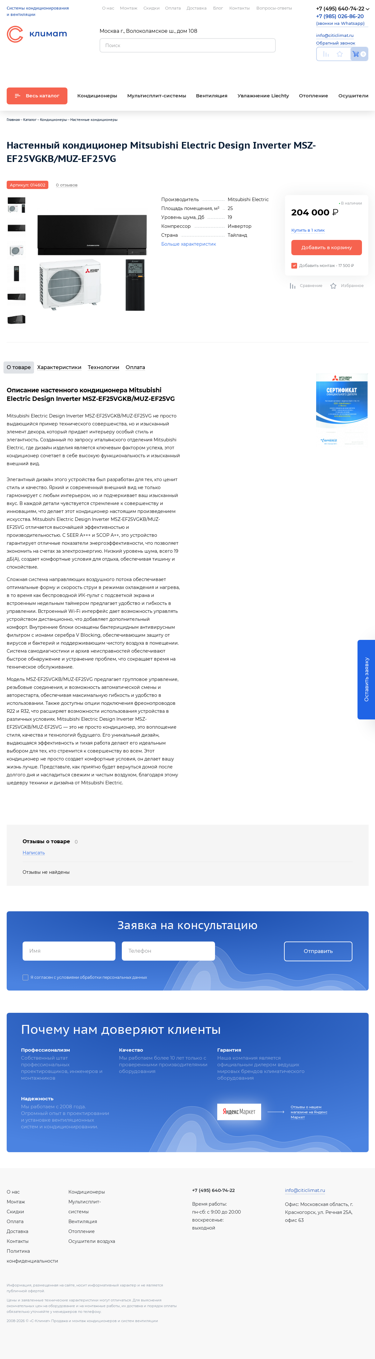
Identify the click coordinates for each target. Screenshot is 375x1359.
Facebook (351, 69)
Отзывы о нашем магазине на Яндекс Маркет (309, 1112)
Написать (34, 853)
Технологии (103, 367)
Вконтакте (336, 69)
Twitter (365, 69)
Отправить (318, 951)
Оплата (135, 367)
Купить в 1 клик (308, 230)
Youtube (320, 69)
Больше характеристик (188, 244)
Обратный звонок (335, 43)
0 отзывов (67, 184)
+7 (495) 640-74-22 (213, 1190)
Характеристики (59, 367)
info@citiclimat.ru (335, 35)
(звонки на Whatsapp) (340, 19)
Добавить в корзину (327, 247)
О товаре (19, 367)
